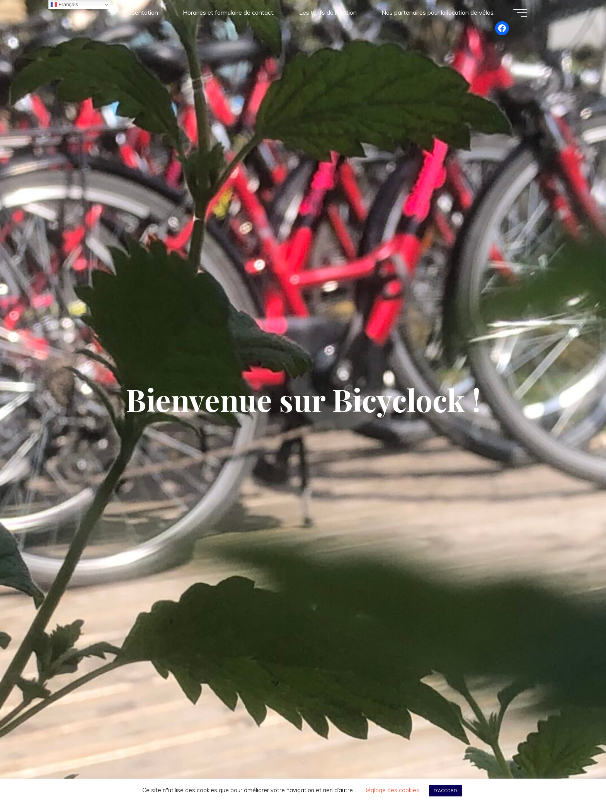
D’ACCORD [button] (445, 790)
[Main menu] (520, 13)
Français (64, 5)
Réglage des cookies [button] (391, 790)
